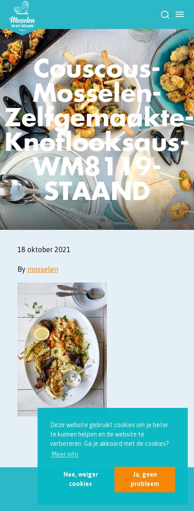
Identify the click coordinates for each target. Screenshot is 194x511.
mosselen (42, 269)
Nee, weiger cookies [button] (80, 479)
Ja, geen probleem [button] (145, 479)
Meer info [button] (64, 454)
